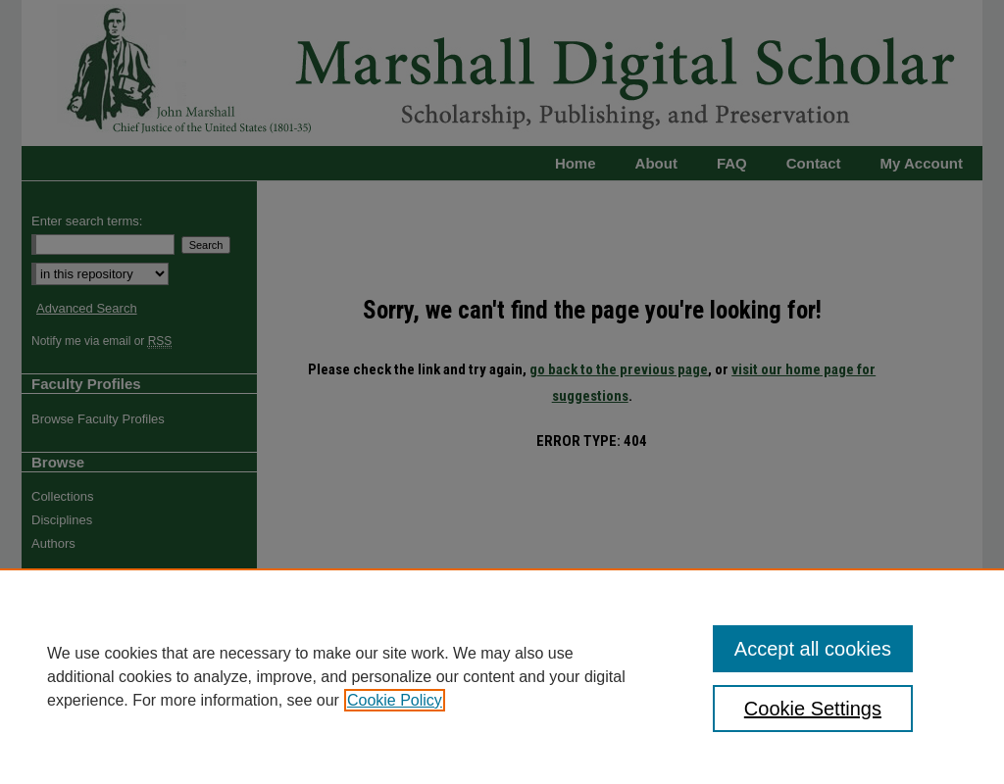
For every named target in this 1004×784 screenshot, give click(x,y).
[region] (502, 676)
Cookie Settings (812, 708)
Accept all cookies (812, 649)
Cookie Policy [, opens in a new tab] (394, 700)
